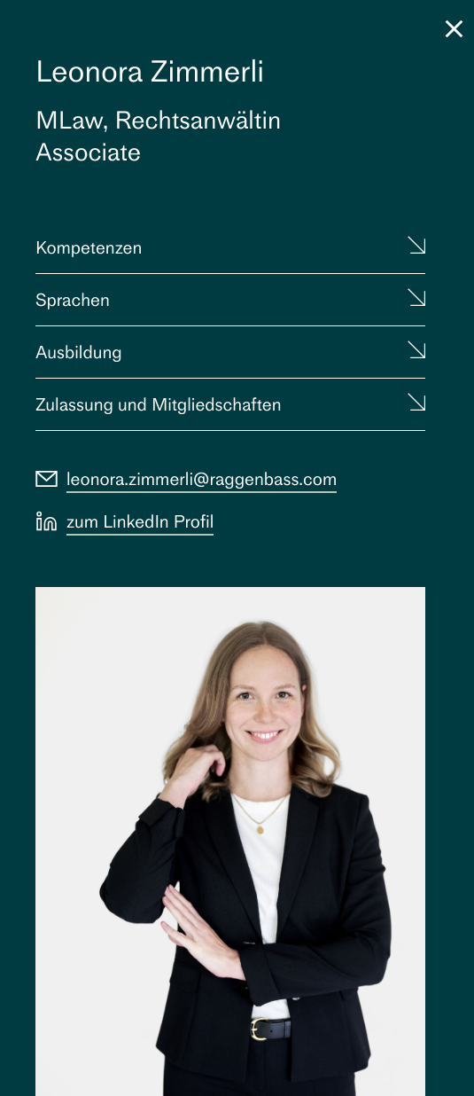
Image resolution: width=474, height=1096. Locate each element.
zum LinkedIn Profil (140, 521)
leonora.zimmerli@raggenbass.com (201, 478)
